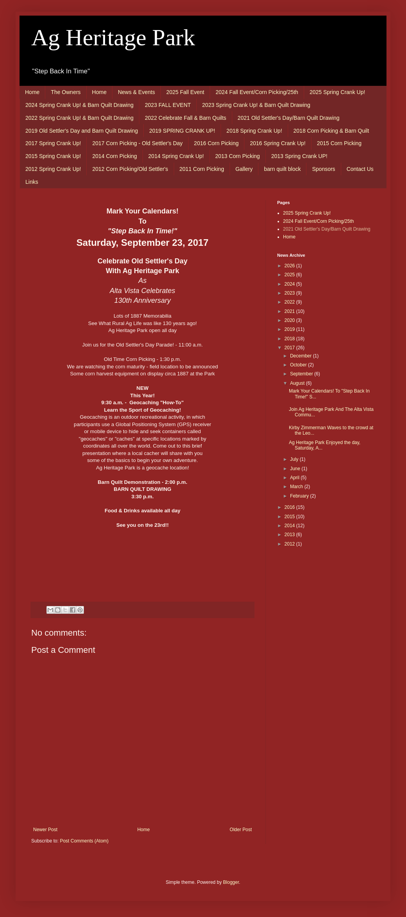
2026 (290, 265)
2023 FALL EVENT (168, 105)
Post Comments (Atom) (84, 841)
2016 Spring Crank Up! (277, 143)
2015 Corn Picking (339, 143)
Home (32, 92)
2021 (290, 311)
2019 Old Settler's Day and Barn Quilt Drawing (81, 131)
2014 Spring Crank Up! (176, 156)
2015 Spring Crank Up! (53, 156)
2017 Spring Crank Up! (53, 143)
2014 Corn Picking (114, 156)
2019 (290, 329)
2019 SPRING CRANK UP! (182, 131)
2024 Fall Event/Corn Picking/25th (256, 92)
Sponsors (323, 169)
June (295, 468)
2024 (290, 284)
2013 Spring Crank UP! (299, 156)
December (301, 356)
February (300, 496)
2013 (290, 534)
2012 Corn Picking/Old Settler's (130, 169)
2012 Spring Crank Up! (53, 169)
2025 (290, 274)
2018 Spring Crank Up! (254, 131)
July (295, 459)
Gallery (244, 169)
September (302, 374)
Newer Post (45, 829)
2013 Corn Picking (237, 156)
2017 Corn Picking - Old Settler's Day (137, 143)
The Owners (65, 92)
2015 (290, 516)
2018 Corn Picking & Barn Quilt (331, 131)
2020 (290, 320)
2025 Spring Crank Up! (337, 92)
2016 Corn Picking (216, 143)
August (298, 383)
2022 (290, 302)
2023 (290, 293)
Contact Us (360, 169)
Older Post (241, 829)
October (299, 365)
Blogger (231, 882)
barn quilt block (282, 169)
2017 (290, 347)
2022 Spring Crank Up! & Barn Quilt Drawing (79, 118)
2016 (290, 507)
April (295, 477)
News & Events (136, 92)
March (297, 486)
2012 (290, 544)
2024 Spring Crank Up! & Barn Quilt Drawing (79, 105)
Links (31, 182)
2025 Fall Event (185, 92)
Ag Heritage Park (113, 37)
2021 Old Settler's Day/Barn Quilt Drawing (289, 118)
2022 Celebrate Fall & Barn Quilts (185, 118)
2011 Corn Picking (202, 169)
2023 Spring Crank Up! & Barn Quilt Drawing (256, 105)
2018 (290, 338)
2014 (290, 525)
